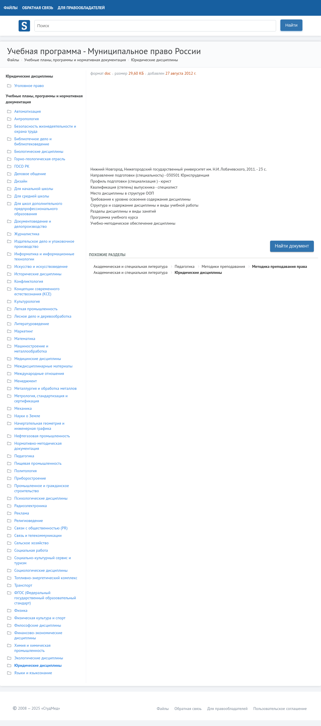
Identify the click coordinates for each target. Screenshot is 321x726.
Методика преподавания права (279, 266)
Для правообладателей (81, 7)
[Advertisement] (233, 119)
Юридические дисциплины (154, 59)
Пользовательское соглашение (280, 708)
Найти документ (292, 246)
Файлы (11, 7)
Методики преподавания (223, 266)
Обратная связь (37, 7)
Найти (291, 25)
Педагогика (184, 266)
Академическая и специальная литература (131, 266)
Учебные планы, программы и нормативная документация (75, 59)
